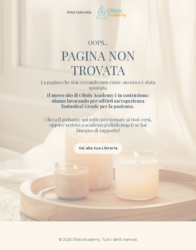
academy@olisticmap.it (110, 125)
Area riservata (79, 12)
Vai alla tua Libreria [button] (98, 148)
